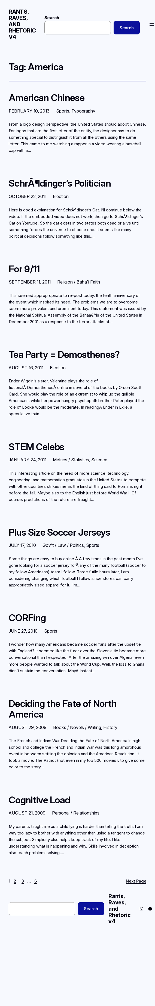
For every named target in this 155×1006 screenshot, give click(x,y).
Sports (62, 111)
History (110, 727)
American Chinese (46, 97)
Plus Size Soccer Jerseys (59, 532)
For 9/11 (24, 269)
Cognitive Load (39, 800)
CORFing (27, 617)
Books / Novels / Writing (77, 727)
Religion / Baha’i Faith (78, 282)
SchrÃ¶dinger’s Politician (60, 183)
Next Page (136, 881)
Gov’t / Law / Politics (63, 545)
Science (99, 459)
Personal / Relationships (75, 813)
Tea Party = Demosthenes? (64, 354)
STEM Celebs (36, 446)
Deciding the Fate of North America (63, 709)
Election (61, 196)
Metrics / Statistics (71, 459)
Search (51, 17)
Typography (83, 111)
